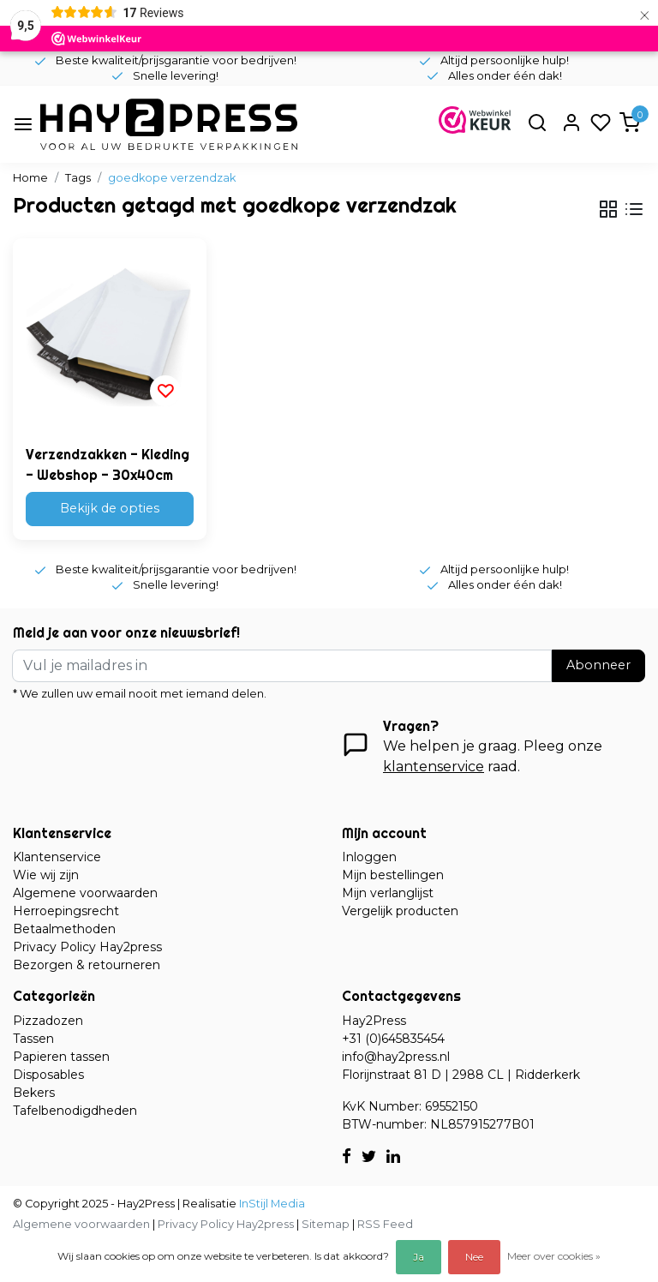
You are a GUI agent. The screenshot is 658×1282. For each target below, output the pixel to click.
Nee (474, 1256)
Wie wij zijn (46, 875)
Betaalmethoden (64, 929)
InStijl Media (270, 1203)
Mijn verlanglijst (388, 893)
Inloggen (369, 857)
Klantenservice (57, 857)
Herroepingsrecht (66, 911)
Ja (418, 1256)
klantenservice (433, 766)
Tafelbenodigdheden (75, 1110)
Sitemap (326, 1224)
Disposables (48, 1074)
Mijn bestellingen (393, 875)
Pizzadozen (48, 1020)
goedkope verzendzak (172, 177)
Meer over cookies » (554, 1255)
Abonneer (598, 665)
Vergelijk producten (400, 911)
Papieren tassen (61, 1056)
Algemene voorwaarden (85, 893)
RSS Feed (385, 1224)
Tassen (33, 1038)
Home (30, 177)
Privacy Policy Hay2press (87, 947)
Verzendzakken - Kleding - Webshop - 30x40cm (107, 464)
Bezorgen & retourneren (86, 965)
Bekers (34, 1092)
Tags (78, 177)
